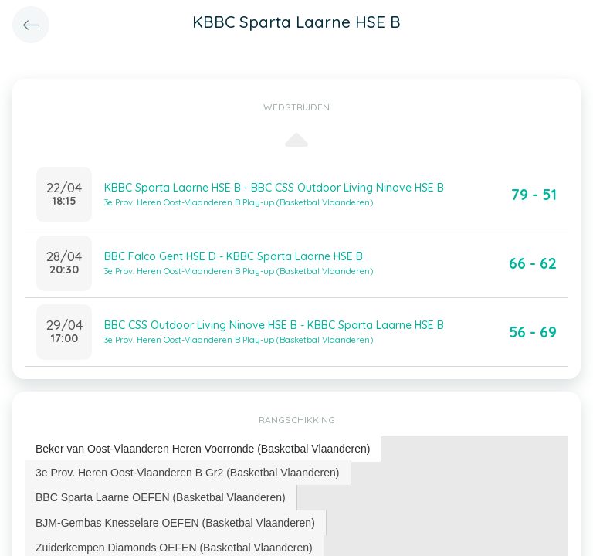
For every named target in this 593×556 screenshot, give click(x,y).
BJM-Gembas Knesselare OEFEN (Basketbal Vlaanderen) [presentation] (175, 523)
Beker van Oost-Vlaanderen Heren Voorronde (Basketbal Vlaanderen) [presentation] (203, 448)
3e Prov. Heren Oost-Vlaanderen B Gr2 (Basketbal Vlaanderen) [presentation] (188, 472)
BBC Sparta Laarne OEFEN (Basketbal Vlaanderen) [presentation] (161, 497)
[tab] (203, 449)
